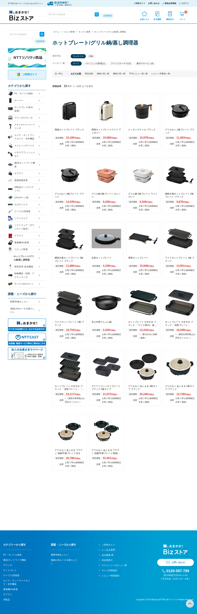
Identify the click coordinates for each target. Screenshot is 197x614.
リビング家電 (18, 249)
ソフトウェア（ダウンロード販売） (21, 227)
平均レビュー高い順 (138, 73)
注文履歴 (157, 19)
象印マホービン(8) (145, 63)
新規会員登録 (170, 3)
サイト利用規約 (109, 570)
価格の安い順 (119, 73)
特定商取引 (107, 560)
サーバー (15, 100)
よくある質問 (108, 550)
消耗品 (6, 599)
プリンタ (7, 565)
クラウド (15, 235)
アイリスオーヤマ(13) (121, 63)
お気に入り (144, 19)
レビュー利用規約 (110, 575)
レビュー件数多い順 (160, 73)
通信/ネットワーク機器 (21, 165)
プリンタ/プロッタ (20, 117)
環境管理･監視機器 (20, 266)
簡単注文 (170, 19)
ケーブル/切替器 (19, 211)
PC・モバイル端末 (20, 93)
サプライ (15, 173)
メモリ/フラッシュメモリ (21, 154)
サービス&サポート (21, 284)
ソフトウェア (18, 218)
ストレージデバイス (21, 145)
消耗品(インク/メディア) (21, 189)
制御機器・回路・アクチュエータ (21, 275)
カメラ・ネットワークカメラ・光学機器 (21, 137)
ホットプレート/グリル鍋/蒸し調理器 (24, 258)
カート (183, 15)
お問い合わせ (154, 3)
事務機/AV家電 (18, 242)
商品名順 (89, 73)
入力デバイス (18, 204)
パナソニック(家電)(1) (95, 63)
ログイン (185, 3)
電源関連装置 (18, 180)
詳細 (91, 56)
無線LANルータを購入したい (22, 310)
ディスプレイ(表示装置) (20, 109)
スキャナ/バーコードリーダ (21, 126)
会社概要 (106, 555)
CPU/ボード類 (18, 197)
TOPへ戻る (190, 604)
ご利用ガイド (139, 3)
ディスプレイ (10, 570)
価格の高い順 (103, 73)
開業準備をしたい (19, 301)
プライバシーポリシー (113, 565)
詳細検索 (108, 15)
